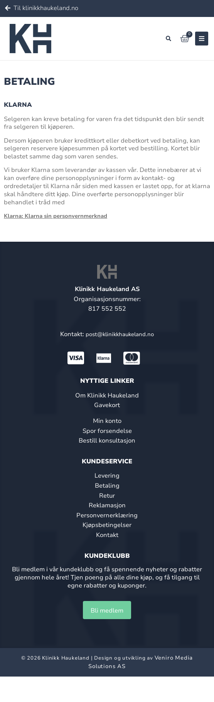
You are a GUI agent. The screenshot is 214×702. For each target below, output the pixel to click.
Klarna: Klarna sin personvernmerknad (55, 216)
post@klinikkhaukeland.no (120, 334)
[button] (168, 38)
